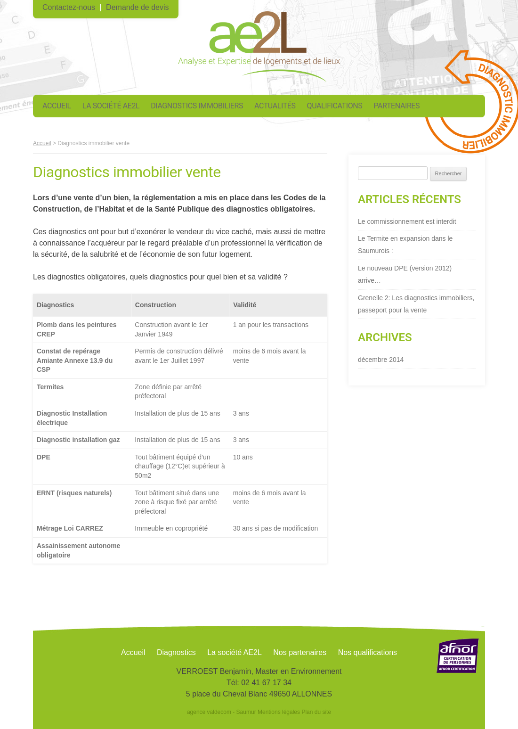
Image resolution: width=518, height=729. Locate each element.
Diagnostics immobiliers (197, 105)
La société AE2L (110, 105)
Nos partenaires (299, 652)
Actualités (275, 105)
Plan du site (316, 712)
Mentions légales (279, 712)
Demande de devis (137, 7)
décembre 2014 (381, 359)
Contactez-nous (68, 7)
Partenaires (396, 105)
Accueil (56, 105)
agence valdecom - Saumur (221, 712)
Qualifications (335, 105)
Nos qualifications (367, 652)
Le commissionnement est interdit (407, 221)
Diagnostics (176, 652)
